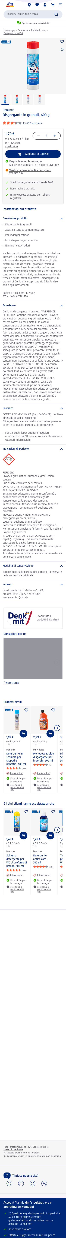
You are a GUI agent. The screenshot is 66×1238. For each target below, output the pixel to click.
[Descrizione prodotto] (33, 218)
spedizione (11, 146)
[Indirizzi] (33, 584)
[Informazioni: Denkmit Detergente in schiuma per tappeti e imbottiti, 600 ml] (14, 773)
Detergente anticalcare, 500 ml (40, 859)
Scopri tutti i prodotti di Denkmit (32, 618)
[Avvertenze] (33, 305)
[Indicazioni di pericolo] (33, 449)
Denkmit (8, 110)
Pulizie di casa (38, 30)
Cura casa (23, 30)
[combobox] (33, 14)
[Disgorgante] (33, 667)
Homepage (9, 30)
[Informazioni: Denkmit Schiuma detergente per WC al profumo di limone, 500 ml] (14, 875)
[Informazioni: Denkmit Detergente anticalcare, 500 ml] (41, 875)
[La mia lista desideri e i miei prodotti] (37, 5)
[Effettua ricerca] (56, 14)
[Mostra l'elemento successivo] (57, 728)
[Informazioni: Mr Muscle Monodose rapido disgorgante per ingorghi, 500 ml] (41, 773)
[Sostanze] (33, 408)
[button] (60, 5)
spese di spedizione (13, 1149)
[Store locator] (29, 5)
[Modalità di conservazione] (33, 566)
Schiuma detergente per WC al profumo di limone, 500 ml (16, 861)
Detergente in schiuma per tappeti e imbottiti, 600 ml (16, 759)
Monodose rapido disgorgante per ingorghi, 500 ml (43, 757)
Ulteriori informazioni (18, 440)
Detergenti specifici (13, 33)
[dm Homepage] (10, 5)
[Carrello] (53, 5)
